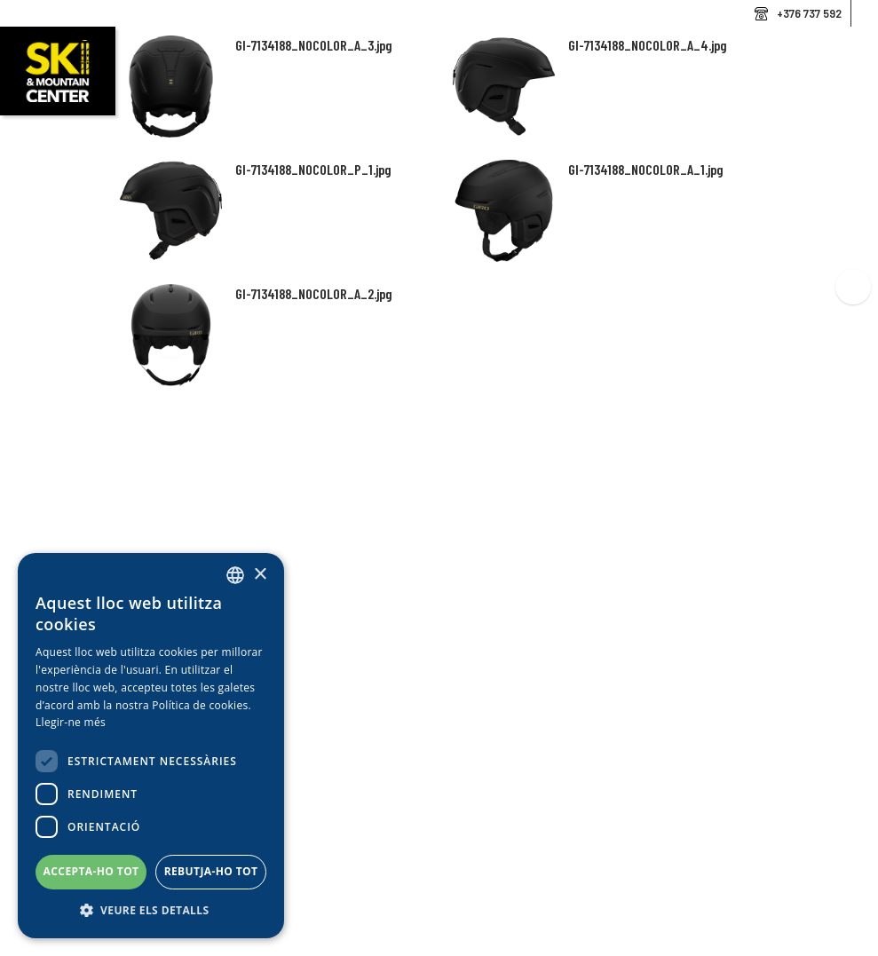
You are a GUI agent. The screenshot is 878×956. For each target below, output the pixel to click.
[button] (151, 910)
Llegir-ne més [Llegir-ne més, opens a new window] (71, 722)
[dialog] (151, 745)
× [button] (259, 574)
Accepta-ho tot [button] (91, 871)
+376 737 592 (809, 13)
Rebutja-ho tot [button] (211, 871)
